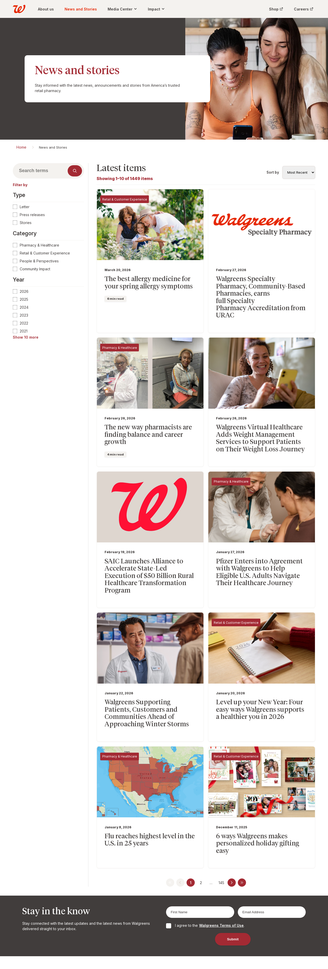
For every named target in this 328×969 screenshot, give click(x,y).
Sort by (272, 172)
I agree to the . (209, 890)
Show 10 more (25, 337)
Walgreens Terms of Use (221, 890)
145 (221, 847)
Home (21, 147)
